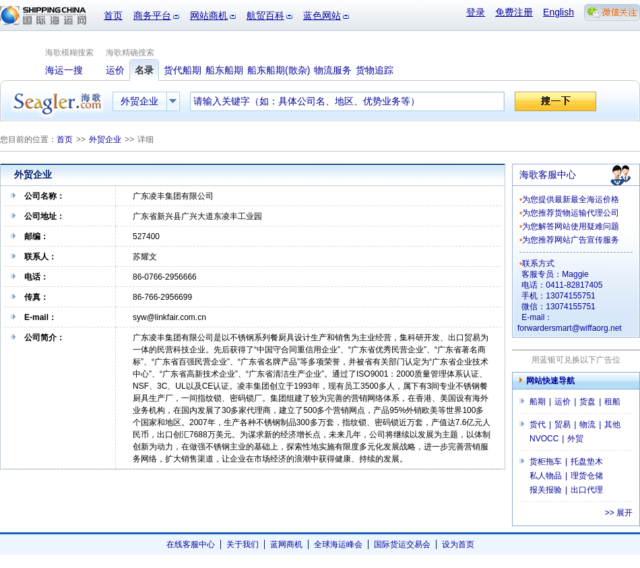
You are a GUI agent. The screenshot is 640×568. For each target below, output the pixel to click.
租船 (612, 401)
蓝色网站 (322, 15)
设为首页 (458, 544)
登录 (475, 12)
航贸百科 (265, 15)
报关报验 (546, 490)
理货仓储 (587, 475)
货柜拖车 (546, 461)
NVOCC (544, 438)
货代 (538, 424)
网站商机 (209, 15)
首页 (113, 15)
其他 (612, 424)
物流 (587, 424)
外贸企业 (105, 139)
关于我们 (242, 544)
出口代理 (587, 490)
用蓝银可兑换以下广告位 (576, 360)
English (558, 12)
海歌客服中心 (547, 174)
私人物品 (546, 475)
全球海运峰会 (338, 544)
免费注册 (514, 12)
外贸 (575, 438)
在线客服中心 (190, 544)
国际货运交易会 (402, 544)
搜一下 (555, 101)
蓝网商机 (286, 544)
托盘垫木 (587, 461)
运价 (562, 401)
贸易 (562, 424)
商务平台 (152, 15)
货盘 (587, 401)
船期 (538, 401)
